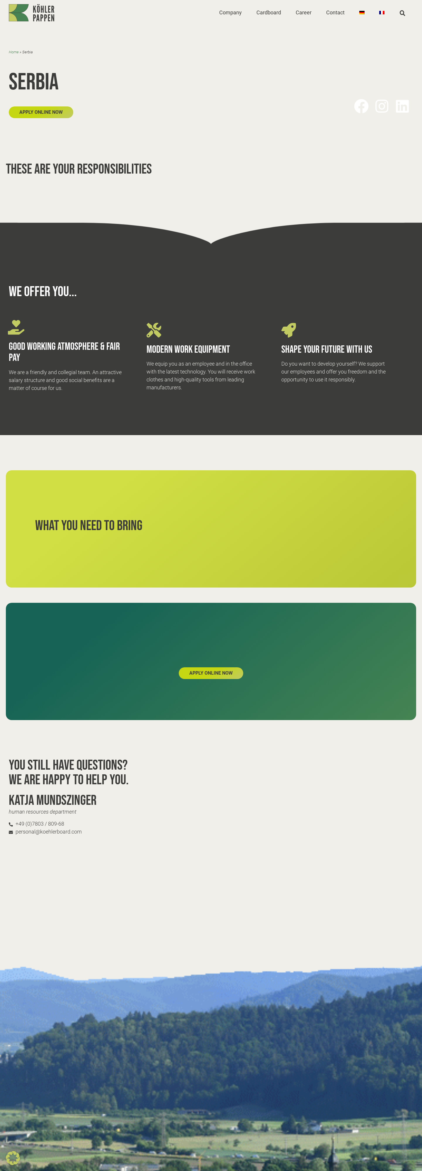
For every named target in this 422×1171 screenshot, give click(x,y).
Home (14, 52)
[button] (230, 13)
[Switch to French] (381, 13)
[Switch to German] (362, 13)
